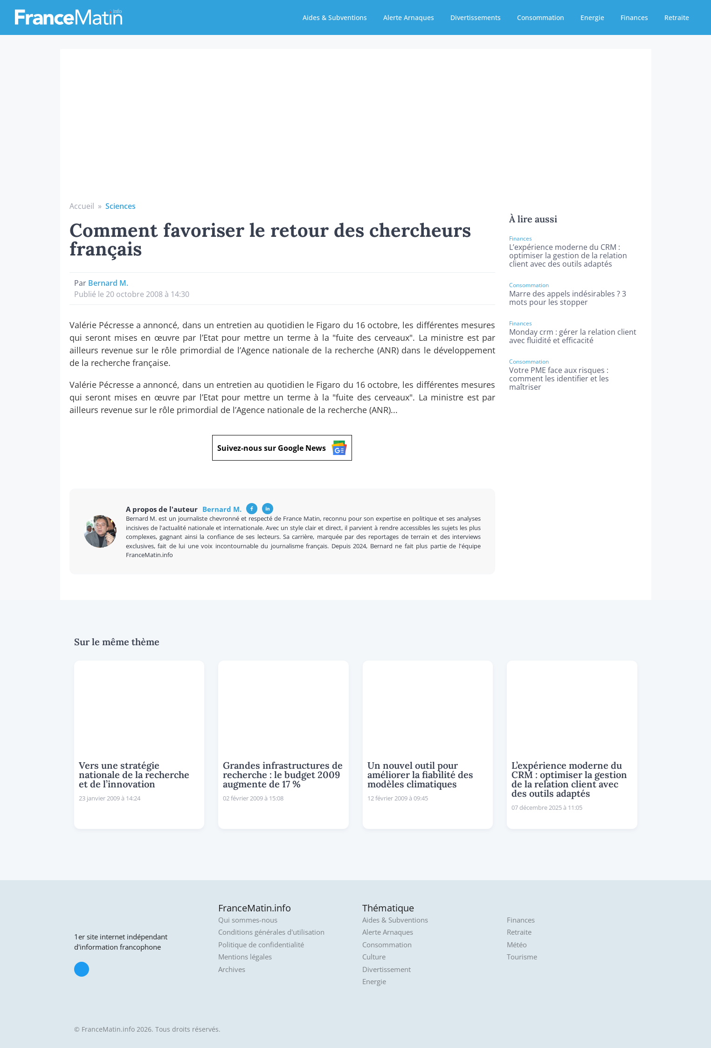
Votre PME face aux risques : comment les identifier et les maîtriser (559, 378)
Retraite (676, 17)
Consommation (540, 17)
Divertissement (386, 969)
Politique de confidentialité (261, 944)
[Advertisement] (355, 130)
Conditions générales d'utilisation (271, 932)
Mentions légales (245, 956)
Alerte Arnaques (408, 17)
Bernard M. (108, 283)
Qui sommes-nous (247, 920)
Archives (231, 969)
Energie (592, 17)
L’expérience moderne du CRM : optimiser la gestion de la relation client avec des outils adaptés (568, 255)
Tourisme (522, 956)
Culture (374, 956)
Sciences (120, 206)
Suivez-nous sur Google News (282, 447)
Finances (634, 17)
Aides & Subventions (335, 17)
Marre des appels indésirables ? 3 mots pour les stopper (567, 298)
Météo (517, 944)
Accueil (81, 206)
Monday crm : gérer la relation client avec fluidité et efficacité (572, 336)
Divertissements (475, 17)
